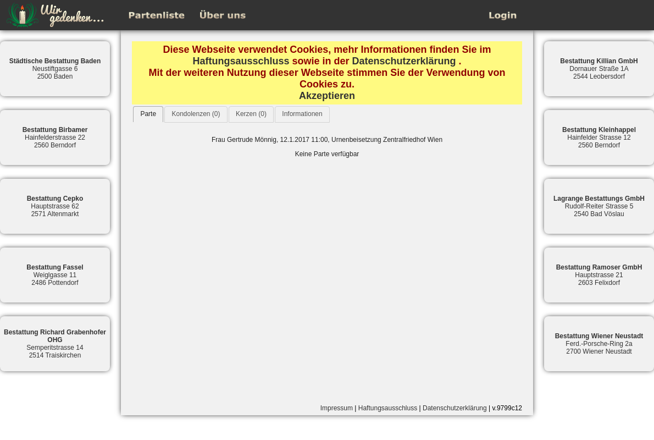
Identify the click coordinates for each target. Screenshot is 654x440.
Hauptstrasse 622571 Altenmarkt (55, 206)
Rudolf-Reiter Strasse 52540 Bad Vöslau (599, 206)
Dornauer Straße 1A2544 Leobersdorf (599, 68)
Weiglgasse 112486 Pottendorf (54, 275)
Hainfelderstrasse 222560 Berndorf (55, 137)
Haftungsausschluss (240, 61)
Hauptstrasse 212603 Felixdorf (599, 275)
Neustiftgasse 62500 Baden (55, 68)
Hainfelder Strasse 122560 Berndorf (599, 137)
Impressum (336, 408)
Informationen (302, 114)
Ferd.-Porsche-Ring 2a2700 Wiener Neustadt (599, 343)
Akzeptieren (327, 95)
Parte (148, 114)
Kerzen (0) (251, 114)
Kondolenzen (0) (195, 114)
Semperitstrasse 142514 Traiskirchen (55, 343)
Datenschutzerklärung (404, 61)
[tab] (148, 114)
